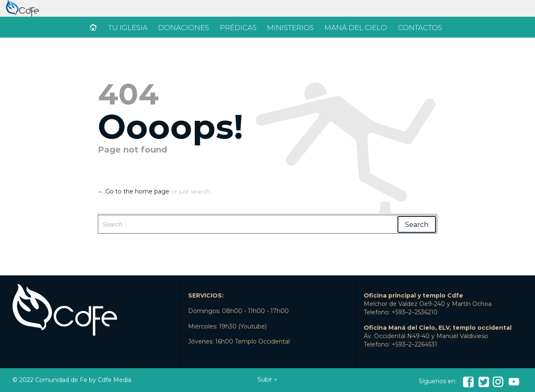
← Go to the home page (133, 191)
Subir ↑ (267, 379)
